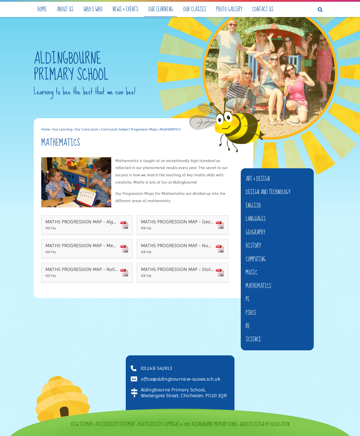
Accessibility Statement (115, 424)
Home (45, 129)
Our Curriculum (86, 129)
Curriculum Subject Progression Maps (129, 129)
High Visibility (150, 424)
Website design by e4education (265, 424)
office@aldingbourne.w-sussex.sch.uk (180, 379)
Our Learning (62, 129)
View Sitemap (81, 424)
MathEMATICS (170, 129)
